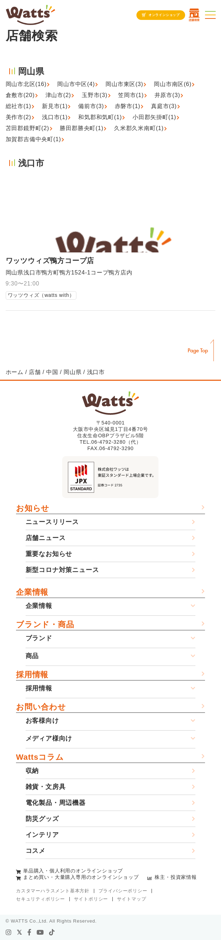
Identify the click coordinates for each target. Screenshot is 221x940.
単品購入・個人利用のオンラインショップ (73, 871)
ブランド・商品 (45, 624)
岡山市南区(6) (173, 84)
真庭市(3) (164, 106)
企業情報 (32, 592)
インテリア (42, 834)
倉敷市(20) (20, 95)
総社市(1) (18, 106)
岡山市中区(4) (76, 84)
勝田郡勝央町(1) (81, 128)
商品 (32, 655)
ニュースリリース (52, 521)
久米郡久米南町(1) (139, 128)
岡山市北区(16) (26, 84)
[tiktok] (52, 932)
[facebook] (29, 932)
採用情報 (32, 674)
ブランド (39, 638)
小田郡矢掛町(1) (154, 117)
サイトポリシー (91, 899)
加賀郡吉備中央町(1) (33, 139)
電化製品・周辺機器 (56, 802)
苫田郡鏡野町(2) (27, 128)
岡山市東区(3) (124, 84)
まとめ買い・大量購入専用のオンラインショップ (81, 877)
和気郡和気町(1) (100, 117)
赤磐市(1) (127, 106)
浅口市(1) (55, 117)
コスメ (35, 850)
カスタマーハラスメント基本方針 (53, 890)
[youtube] (40, 932)
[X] (19, 932)
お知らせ (32, 508)
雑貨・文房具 (46, 786)
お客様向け (42, 720)
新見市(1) (55, 106)
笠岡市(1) (131, 95)
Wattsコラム (40, 757)
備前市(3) (91, 106)
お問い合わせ (41, 707)
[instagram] (9, 932)
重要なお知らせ (49, 553)
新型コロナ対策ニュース (62, 569)
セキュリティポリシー (40, 899)
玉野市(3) (94, 95)
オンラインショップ (164, 15)
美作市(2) (18, 117)
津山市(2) (58, 95)
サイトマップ (131, 899)
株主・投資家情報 (175, 877)
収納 (32, 770)
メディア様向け (49, 738)
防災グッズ (42, 818)
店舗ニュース (46, 537)
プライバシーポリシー (122, 890)
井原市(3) (167, 95)
